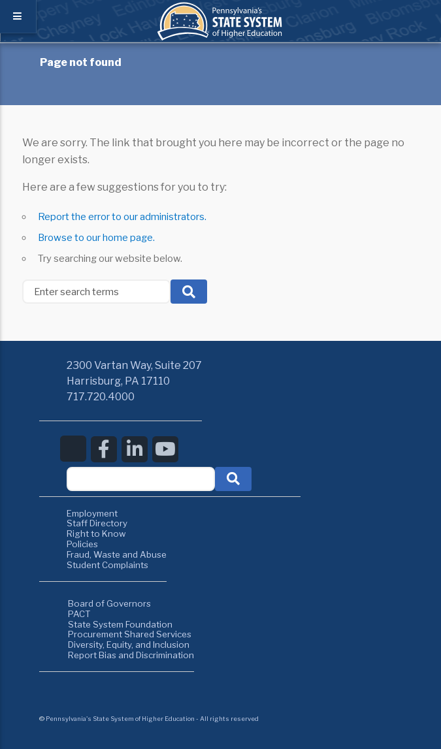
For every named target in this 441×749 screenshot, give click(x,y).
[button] (233, 479)
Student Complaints (107, 565)
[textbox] (141, 479)
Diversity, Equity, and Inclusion (128, 644)
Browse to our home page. (96, 238)
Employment (92, 513)
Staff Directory (97, 523)
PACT (79, 614)
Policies (82, 544)
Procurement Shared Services (129, 634)
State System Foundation (120, 624)
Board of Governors (109, 603)
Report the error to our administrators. (122, 217)
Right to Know (96, 533)
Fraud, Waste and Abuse (117, 554)
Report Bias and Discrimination (131, 655)
